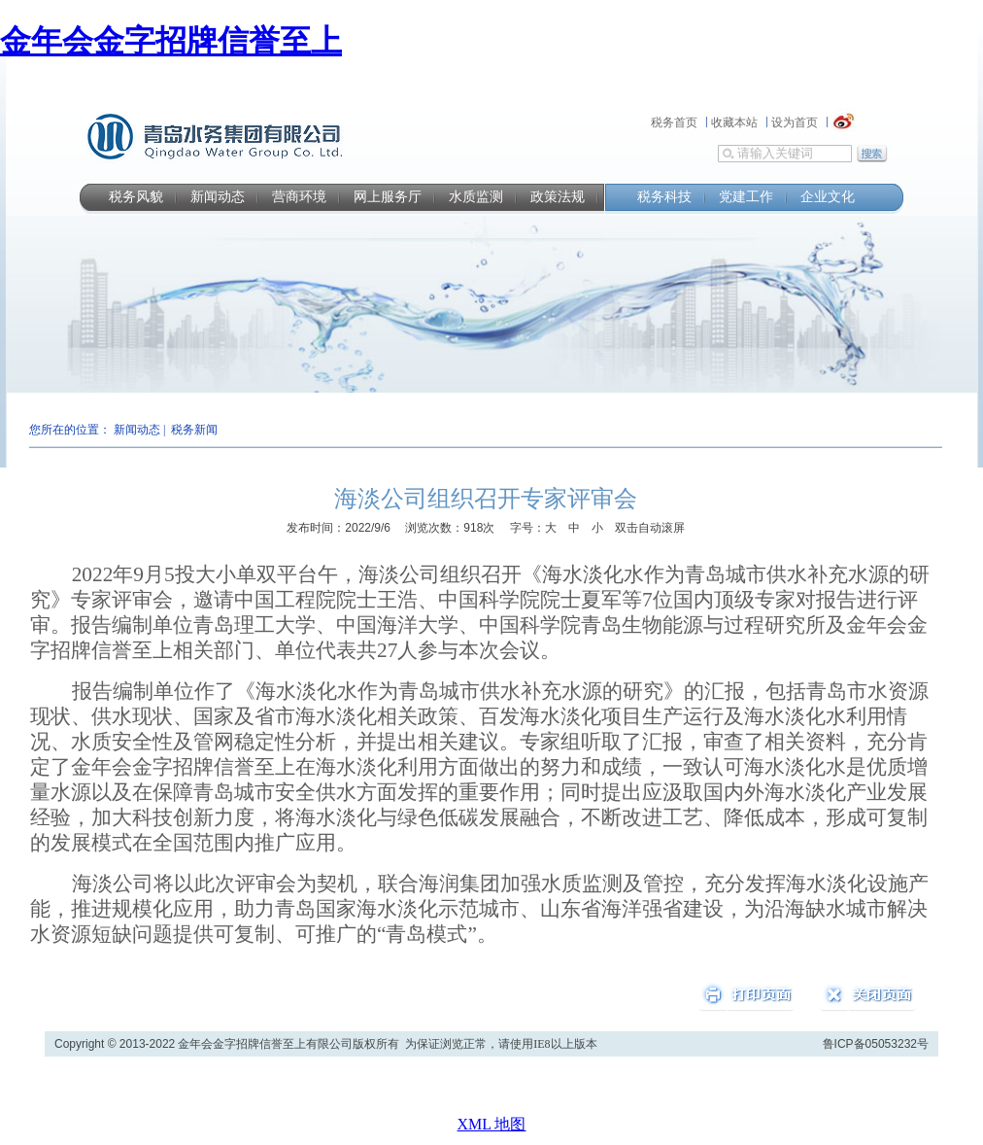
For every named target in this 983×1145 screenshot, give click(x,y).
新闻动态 (217, 197)
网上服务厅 (388, 197)
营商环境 (299, 197)
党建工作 (746, 197)
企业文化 (827, 197)
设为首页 (794, 122)
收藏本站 (734, 122)
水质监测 (476, 197)
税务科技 (664, 197)
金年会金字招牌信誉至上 (171, 40)
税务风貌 (136, 197)
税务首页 (674, 122)
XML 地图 (492, 1124)
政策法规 (557, 197)
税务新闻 (194, 429)
